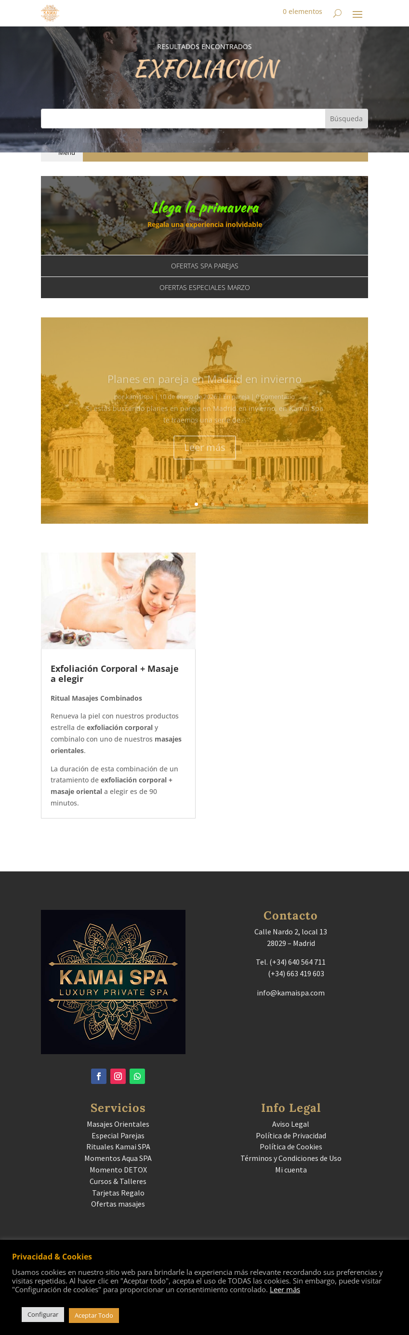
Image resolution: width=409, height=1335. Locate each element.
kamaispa (139, 404)
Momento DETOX (118, 1169)
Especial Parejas (118, 1135)
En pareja (236, 404)
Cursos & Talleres (118, 1181)
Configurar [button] (42, 1314)
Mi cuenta (291, 1169)
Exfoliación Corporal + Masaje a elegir (115, 674)
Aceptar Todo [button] (94, 1315)
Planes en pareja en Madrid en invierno (204, 386)
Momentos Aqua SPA (118, 1158)
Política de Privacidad (291, 1135)
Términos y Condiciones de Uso (291, 1158)
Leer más (204, 455)
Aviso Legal (290, 1124)
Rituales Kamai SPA (118, 1146)
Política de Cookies (291, 1146)
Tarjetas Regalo (118, 1192)
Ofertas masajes (118, 1204)
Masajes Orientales (118, 1124)
